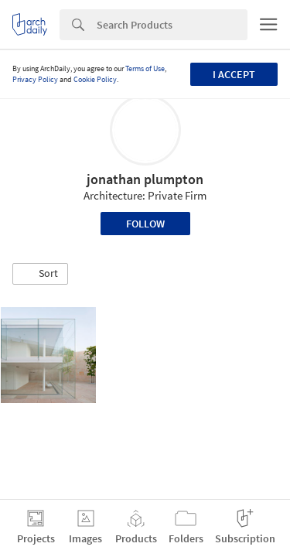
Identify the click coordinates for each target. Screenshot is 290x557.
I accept (234, 74)
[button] (40, 274)
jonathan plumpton (145, 179)
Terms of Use (145, 68)
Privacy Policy (35, 79)
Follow (145, 224)
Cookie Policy (95, 79)
